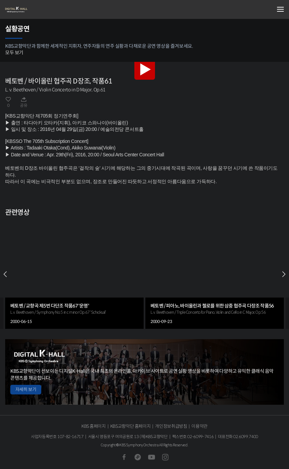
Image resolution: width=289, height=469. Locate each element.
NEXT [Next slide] (284, 274)
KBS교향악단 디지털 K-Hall (39, 9)
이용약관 (199, 426)
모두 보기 (14, 52)
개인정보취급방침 (171, 426)
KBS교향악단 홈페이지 (130, 426)
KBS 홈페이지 (93, 426)
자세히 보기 (25, 389)
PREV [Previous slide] (5, 274)
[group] (74, 274)
